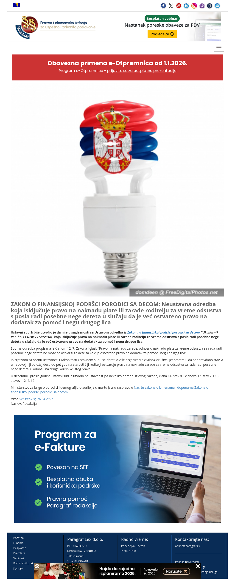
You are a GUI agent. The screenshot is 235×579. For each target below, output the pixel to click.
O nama (18, 543)
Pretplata (19, 553)
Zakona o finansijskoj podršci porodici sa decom (163, 332)
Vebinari (18, 558)
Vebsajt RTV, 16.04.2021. (36, 399)
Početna (18, 538)
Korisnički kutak (23, 563)
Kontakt (18, 568)
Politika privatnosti (187, 562)
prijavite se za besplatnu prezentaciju (141, 70)
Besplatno (19, 548)
